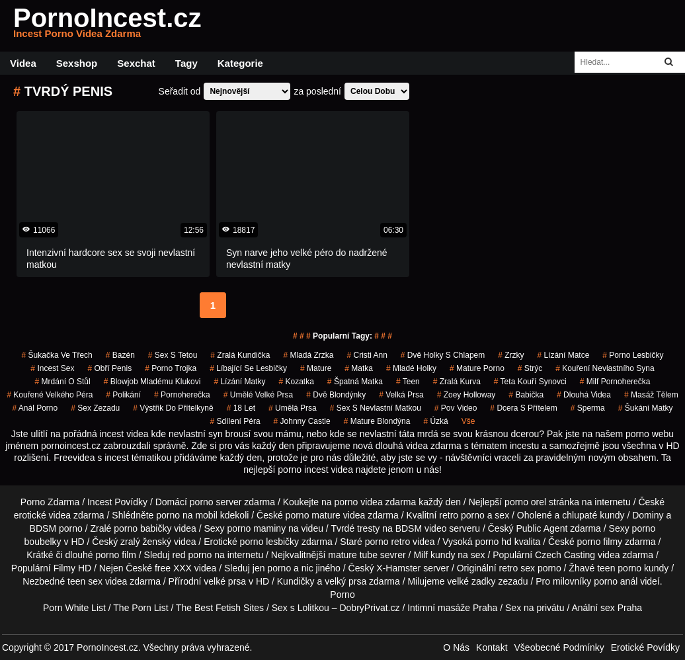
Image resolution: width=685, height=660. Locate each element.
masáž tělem (651, 394)
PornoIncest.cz (107, 25)
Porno (342, 594)
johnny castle (302, 421)
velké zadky (471, 581)
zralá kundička (240, 355)
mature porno (477, 368)
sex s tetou (173, 355)
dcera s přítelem (523, 408)
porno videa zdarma (376, 502)
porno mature (313, 515)
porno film (115, 555)
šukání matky (645, 408)
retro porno (461, 515)
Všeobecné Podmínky (559, 647)
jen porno (272, 568)
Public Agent (541, 528)
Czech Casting (565, 555)
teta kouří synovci (530, 381)
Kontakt (491, 647)
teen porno (619, 568)
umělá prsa (292, 408)
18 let (241, 408)
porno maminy (256, 528)
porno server (216, 502)
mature (315, 368)
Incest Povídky (117, 502)
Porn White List (74, 607)
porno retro (387, 541)
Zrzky (511, 355)
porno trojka (170, 368)
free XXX (173, 568)
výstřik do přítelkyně (173, 408)
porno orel (525, 502)
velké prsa (225, 581)
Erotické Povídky (645, 647)
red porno (192, 555)
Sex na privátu (535, 607)
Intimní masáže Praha (452, 607)
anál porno (35, 408)
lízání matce (564, 355)
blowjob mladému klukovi (152, 381)
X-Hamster (398, 568)
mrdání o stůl (63, 381)
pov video (455, 408)
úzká (435, 421)
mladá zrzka (308, 355)
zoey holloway (466, 394)
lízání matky (239, 381)
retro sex (517, 568)
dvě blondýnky (336, 394)
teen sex (84, 581)
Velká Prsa (401, 394)
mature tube (353, 555)
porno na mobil (187, 515)
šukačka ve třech (57, 355)
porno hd (493, 541)
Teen (408, 381)
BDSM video (421, 528)
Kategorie (240, 63)
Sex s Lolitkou (300, 607)
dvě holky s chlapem (443, 355)
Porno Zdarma (49, 502)
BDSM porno (56, 528)
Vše (468, 421)
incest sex (52, 368)
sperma (588, 408)
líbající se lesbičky (248, 368)
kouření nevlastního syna (604, 368)
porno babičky (142, 528)
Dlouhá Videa (584, 394)
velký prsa (345, 581)
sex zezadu (95, 408)
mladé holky (411, 368)
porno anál (615, 581)
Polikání (123, 394)
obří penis (109, 368)
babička (526, 394)
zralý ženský (145, 541)
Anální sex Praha (606, 607)
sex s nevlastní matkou (375, 408)
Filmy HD (73, 568)
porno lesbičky (632, 355)
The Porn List (140, 607)
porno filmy (599, 541)
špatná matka (355, 381)
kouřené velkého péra (50, 394)
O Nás (456, 647)
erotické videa (42, 515)
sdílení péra (235, 421)
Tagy (186, 63)
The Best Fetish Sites (220, 607)
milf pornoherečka (615, 381)
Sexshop (77, 63)
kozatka (295, 381)
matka (358, 368)
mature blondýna (377, 421)
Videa (23, 63)
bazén (120, 355)
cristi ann (366, 355)
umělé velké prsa (258, 394)
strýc (530, 368)
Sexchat (136, 63)
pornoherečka (182, 394)
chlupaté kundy (593, 515)
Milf (420, 555)
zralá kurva (457, 381)
